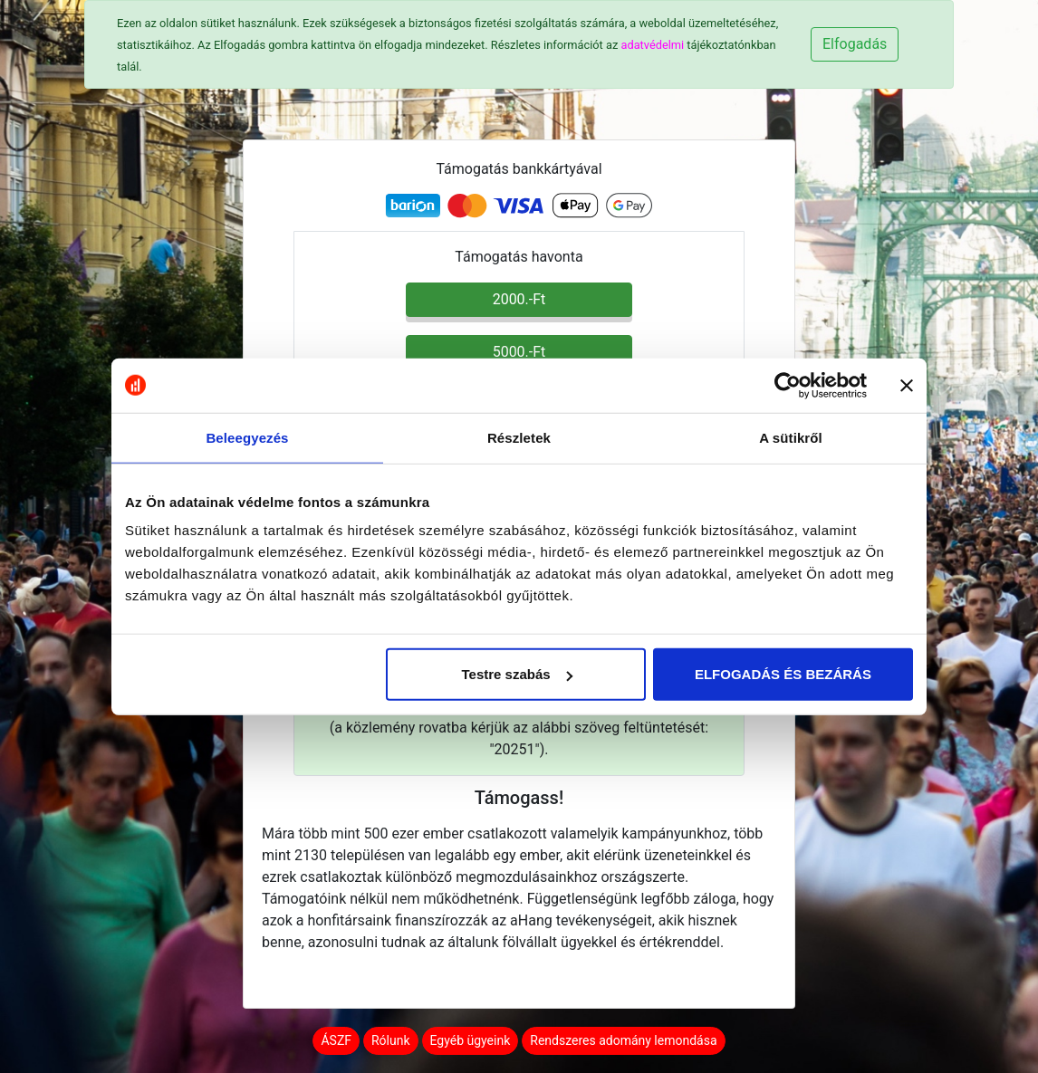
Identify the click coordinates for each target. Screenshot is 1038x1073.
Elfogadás (854, 44)
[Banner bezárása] (906, 384)
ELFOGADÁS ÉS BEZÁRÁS (783, 674)
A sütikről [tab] (790, 437)
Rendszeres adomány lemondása (623, 1040)
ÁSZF (336, 1040)
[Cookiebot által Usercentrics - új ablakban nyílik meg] (787, 384)
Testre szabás (517, 674)
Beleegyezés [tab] (247, 437)
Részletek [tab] (519, 437)
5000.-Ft (519, 351)
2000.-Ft (519, 299)
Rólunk (390, 1040)
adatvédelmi (652, 45)
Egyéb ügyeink (470, 1040)
